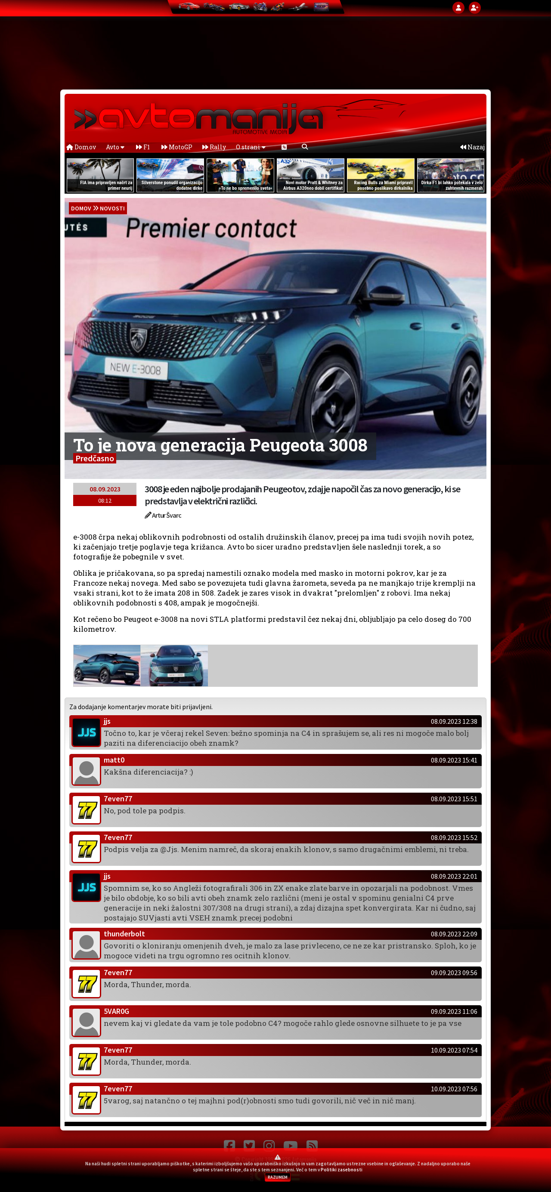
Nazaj (472, 147)
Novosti (112, 208)
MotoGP (176, 147)
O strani (251, 147)
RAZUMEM (278, 1177)
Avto (115, 147)
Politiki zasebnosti (341, 1170)
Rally (214, 147)
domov (81, 208)
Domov (81, 147)
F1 (143, 147)
